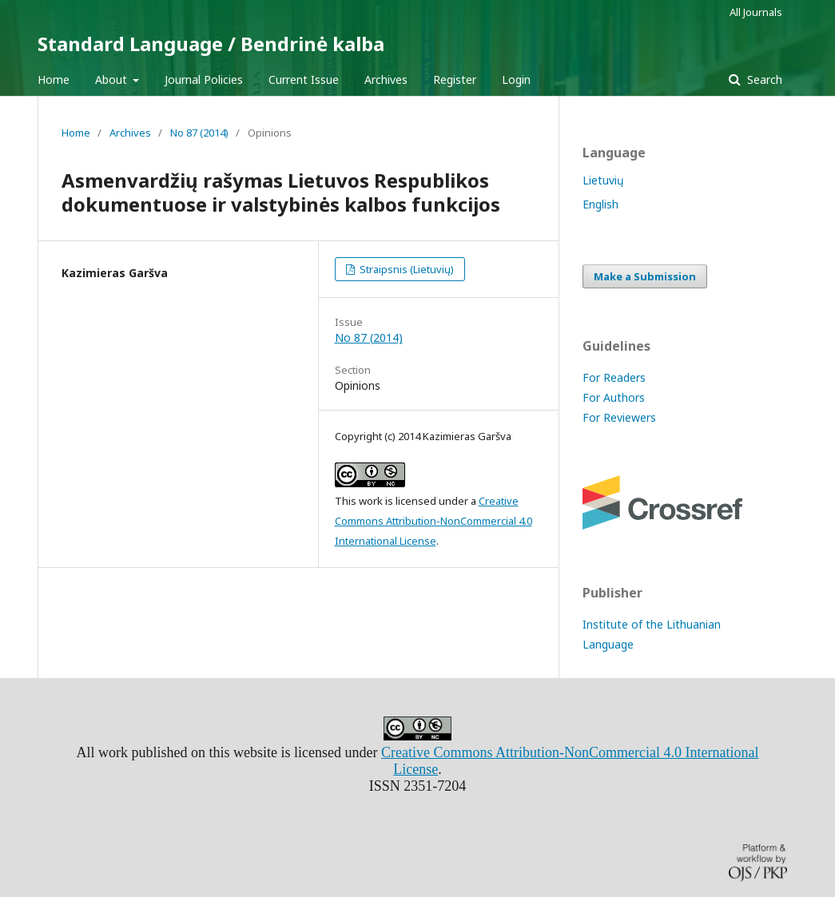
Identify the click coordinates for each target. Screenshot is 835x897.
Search (763, 79)
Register (454, 79)
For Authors (614, 397)
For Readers (614, 377)
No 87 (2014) (199, 132)
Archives (386, 79)
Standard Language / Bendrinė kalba (211, 43)
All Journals (756, 12)
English (600, 204)
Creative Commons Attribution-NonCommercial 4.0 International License (433, 521)
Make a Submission (645, 276)
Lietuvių (603, 180)
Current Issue (303, 79)
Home (54, 79)
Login (516, 79)
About (112, 79)
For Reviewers (619, 417)
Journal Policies (204, 79)
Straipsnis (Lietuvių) (405, 269)
